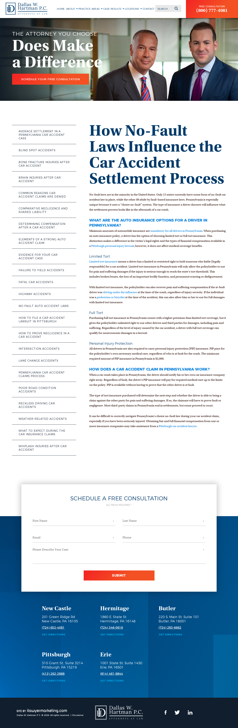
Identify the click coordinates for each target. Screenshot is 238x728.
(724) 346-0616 (111, 627)
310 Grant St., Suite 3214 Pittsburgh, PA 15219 (62, 665)
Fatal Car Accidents (36, 282)
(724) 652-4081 (53, 627)
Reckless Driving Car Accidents (37, 405)
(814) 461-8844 (111, 673)
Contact (149, 9)
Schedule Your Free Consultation (50, 79)
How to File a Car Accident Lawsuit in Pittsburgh (42, 319)
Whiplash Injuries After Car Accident (43, 448)
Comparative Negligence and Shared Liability (43, 210)
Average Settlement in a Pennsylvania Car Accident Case (42, 135)
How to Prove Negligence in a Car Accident (44, 335)
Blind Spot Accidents (37, 150)
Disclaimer (77, 715)
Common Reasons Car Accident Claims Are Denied (42, 194)
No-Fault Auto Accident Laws (44, 306)
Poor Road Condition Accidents (37, 389)
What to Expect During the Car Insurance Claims (42, 432)
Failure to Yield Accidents (41, 270)
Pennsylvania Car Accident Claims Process (42, 374)
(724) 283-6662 (170, 627)
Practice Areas (89, 9)
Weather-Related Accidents (43, 419)
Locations (132, 9)
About (70, 9)
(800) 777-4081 (212, 10)
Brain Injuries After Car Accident (40, 179)
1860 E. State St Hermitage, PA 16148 (118, 619)
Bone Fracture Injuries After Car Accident (44, 164)
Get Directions (53, 634)
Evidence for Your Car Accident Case (38, 256)
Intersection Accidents (39, 348)
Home (61, 9)
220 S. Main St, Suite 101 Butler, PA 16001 (179, 619)
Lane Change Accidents (38, 360)
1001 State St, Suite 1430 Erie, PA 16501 (121, 665)
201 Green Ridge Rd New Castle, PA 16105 (60, 619)
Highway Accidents (35, 294)
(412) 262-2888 (53, 673)
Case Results (112, 9)
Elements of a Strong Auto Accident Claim (42, 241)
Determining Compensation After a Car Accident (42, 225)
